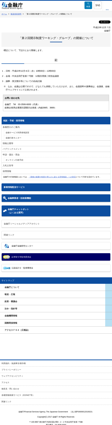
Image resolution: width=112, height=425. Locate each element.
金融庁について (12, 287)
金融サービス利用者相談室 (17, 133)
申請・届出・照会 (11, 154)
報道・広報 (10, 294)
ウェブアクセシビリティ (12, 376)
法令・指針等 (11, 308)
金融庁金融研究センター (22, 246)
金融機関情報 (11, 315)
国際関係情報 (11, 323)
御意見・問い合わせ (10, 389)
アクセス (5, 382)
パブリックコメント (12, 149)
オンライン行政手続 (14, 160)
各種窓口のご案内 (11, 127)
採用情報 (7, 171)
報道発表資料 (16, 14)
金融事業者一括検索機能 (19, 198)
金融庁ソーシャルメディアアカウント (22, 224)
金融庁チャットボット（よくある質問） (18, 211)
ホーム (4, 14)
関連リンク (9, 235)
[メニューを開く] (98, 5)
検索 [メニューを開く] (88, 5)
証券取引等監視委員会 (21, 257)
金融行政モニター (13, 138)
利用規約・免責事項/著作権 (14, 363)
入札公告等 (8, 165)
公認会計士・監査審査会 (22, 268)
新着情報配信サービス (14, 187)
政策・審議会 (11, 301)
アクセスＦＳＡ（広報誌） (17, 330)
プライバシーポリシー (11, 370)
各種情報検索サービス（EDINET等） (18, 395)
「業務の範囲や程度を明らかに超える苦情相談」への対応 (52, 177)
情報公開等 (8, 143)
